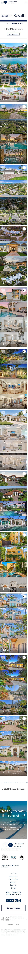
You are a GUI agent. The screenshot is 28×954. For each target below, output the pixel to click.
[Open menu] (26, 2)
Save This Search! (13, 34)
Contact (13, 882)
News (13, 888)
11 (24, 782)
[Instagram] (19, 902)
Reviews (13, 885)
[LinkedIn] (15, 902)
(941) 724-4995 (13, 892)
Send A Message (13, 908)
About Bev (13, 876)
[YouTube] (11, 902)
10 (20, 782)
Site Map (17, 924)
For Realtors (13, 879)
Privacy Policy (10, 924)
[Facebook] (8, 902)
